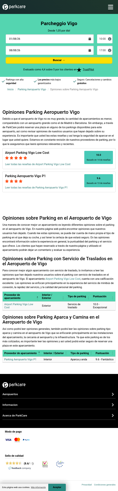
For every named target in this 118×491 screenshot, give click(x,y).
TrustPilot (88, 69)
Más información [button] (38, 487)
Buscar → (59, 60)
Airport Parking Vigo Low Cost (63, 278)
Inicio (10, 89)
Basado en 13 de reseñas (98, 180)
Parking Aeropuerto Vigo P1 (20, 359)
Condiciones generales (105, 484)
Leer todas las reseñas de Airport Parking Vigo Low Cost (37, 164)
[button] (37, 296)
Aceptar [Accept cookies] (57, 487)
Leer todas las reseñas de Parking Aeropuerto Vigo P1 (36, 187)
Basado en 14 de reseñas (98, 157)
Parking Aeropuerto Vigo (32, 89)
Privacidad (87, 484)
